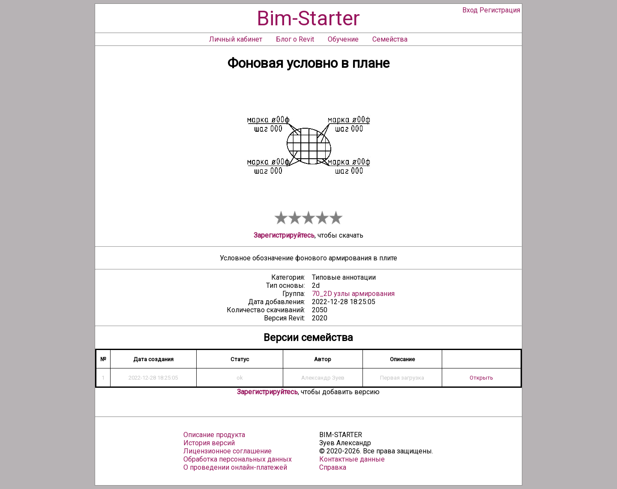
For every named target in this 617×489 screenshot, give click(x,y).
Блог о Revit (295, 39)
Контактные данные (352, 459)
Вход (470, 10)
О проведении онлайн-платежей (235, 467)
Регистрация (499, 10)
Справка (332, 467)
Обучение (343, 39)
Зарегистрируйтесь (284, 235)
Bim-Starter (308, 18)
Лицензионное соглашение (227, 451)
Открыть (481, 377)
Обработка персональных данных (237, 459)
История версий (209, 443)
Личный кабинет (235, 39)
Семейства (389, 39)
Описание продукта (214, 435)
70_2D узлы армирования (353, 294)
